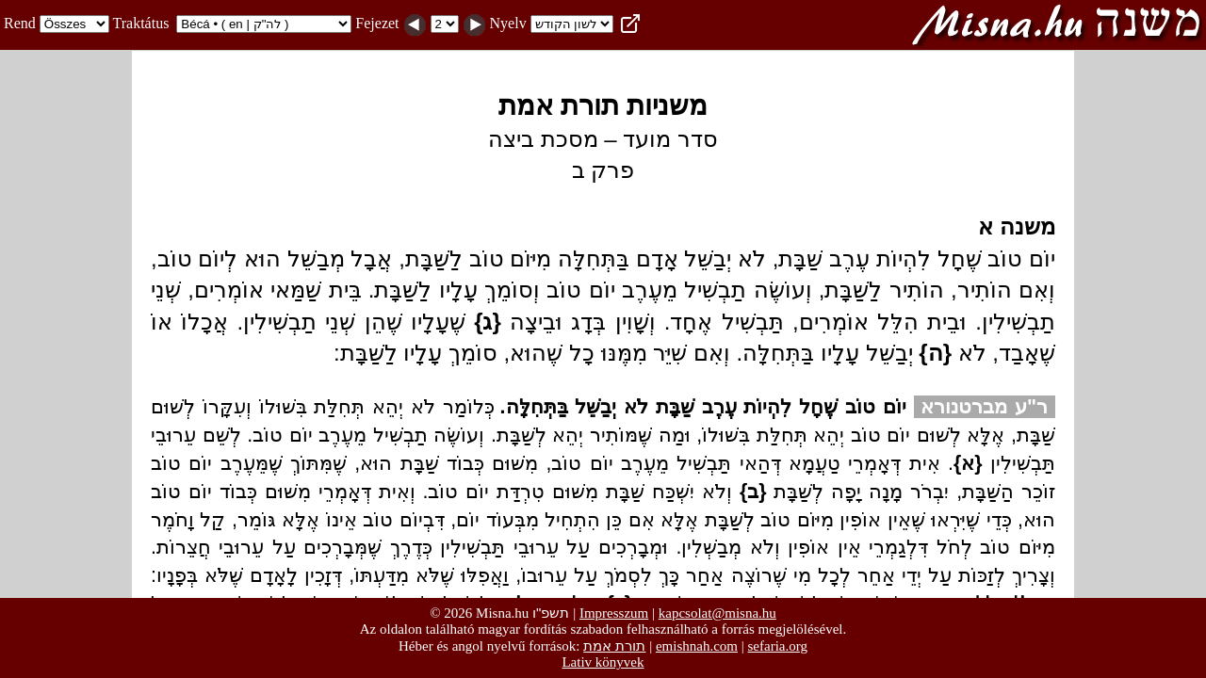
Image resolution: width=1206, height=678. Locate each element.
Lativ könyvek (603, 662)
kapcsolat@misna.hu (717, 613)
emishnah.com (697, 646)
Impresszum (613, 613)
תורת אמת (614, 646)
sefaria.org (777, 646)
